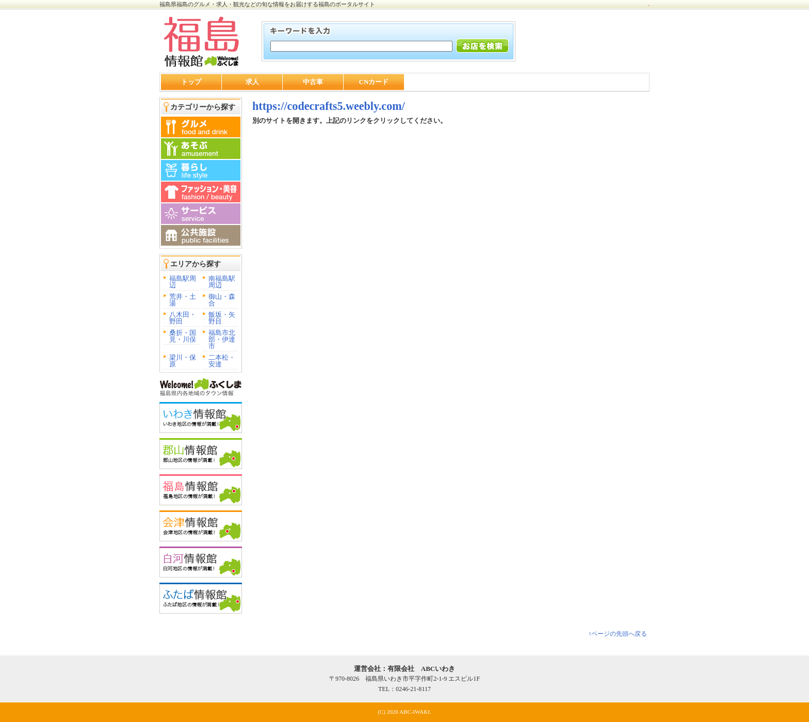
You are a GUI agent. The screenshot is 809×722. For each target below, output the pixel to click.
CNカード (374, 82)
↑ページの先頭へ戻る (617, 633)
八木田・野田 (182, 318)
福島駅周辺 (182, 282)
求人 (252, 82)
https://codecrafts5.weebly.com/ (328, 106)
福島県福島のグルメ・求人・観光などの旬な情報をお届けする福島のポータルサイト (267, 4)
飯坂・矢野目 (221, 318)
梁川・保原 (182, 361)
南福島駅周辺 (221, 282)
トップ (191, 82)
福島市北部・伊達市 (221, 339)
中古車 (313, 82)
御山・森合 (221, 300)
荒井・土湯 (182, 300)
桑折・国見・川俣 (182, 336)
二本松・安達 (221, 361)
